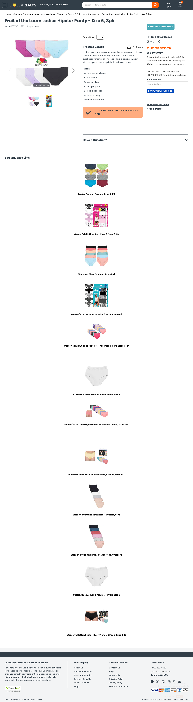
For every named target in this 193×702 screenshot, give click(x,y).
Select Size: (89, 37)
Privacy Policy (115, 682)
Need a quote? (155, 108)
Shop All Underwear (160, 26)
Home (8, 14)
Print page (138, 47)
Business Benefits (82, 679)
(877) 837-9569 (158, 667)
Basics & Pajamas (77, 14)
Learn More (169, 696)
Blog (76, 686)
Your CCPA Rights (11, 699)
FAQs (111, 671)
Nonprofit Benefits (83, 671)
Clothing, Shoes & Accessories (28, 14)
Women (61, 14)
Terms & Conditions (118, 686)
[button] (168, 5)
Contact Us (114, 667)
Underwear (93, 14)
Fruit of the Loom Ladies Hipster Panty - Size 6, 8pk (127, 14)
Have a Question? (96, 140)
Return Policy (115, 675)
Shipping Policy (116, 679)
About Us (78, 667)
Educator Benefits (83, 675)
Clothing (50, 14)
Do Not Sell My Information (31, 699)
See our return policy (158, 104)
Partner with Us (81, 682)
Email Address (154, 79)
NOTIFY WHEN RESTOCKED (160, 91)
